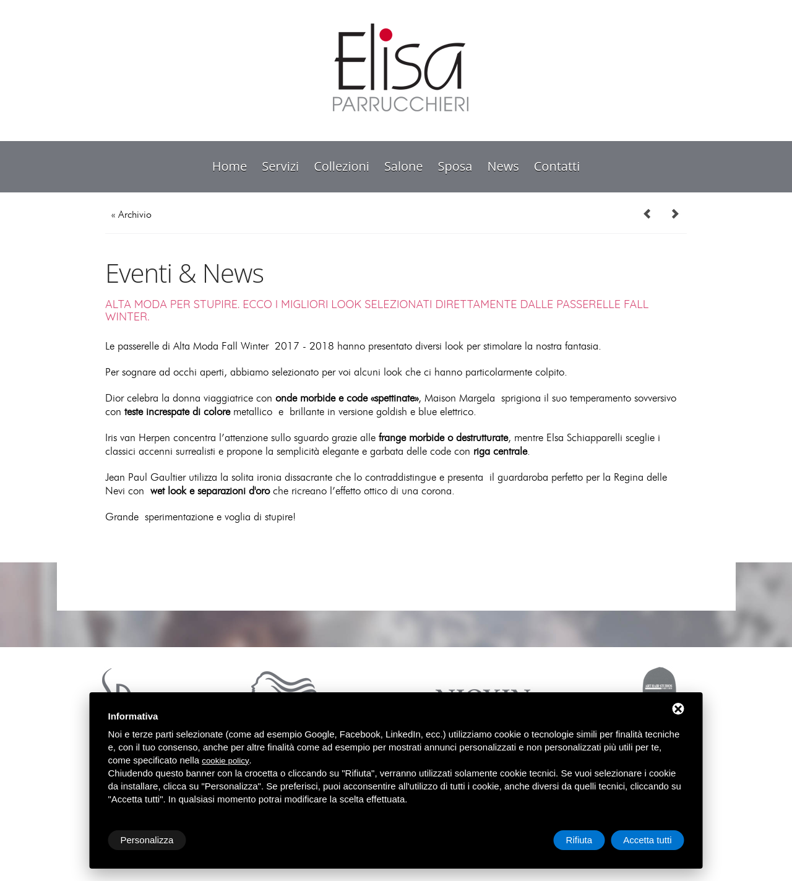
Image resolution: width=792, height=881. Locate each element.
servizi (280, 166)
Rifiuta (579, 840)
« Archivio (131, 215)
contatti (557, 166)
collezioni (341, 166)
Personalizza (147, 840)
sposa (455, 166)
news (503, 166)
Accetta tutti (647, 840)
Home (230, 166)
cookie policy (225, 760)
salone (403, 166)
